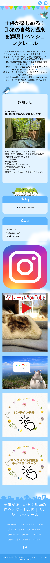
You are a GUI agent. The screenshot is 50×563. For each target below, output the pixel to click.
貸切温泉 (12, 529)
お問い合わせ (13, 534)
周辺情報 (26, 539)
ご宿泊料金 (36, 534)
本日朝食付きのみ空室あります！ (24, 114)
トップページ (12, 524)
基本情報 (36, 529)
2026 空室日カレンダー (31, 524)
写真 (28, 529)
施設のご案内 (14, 539)
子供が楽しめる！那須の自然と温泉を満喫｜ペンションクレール (25, 509)
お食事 (21, 529)
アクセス (36, 539)
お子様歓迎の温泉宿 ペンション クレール (26, 557)
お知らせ (25, 534)
